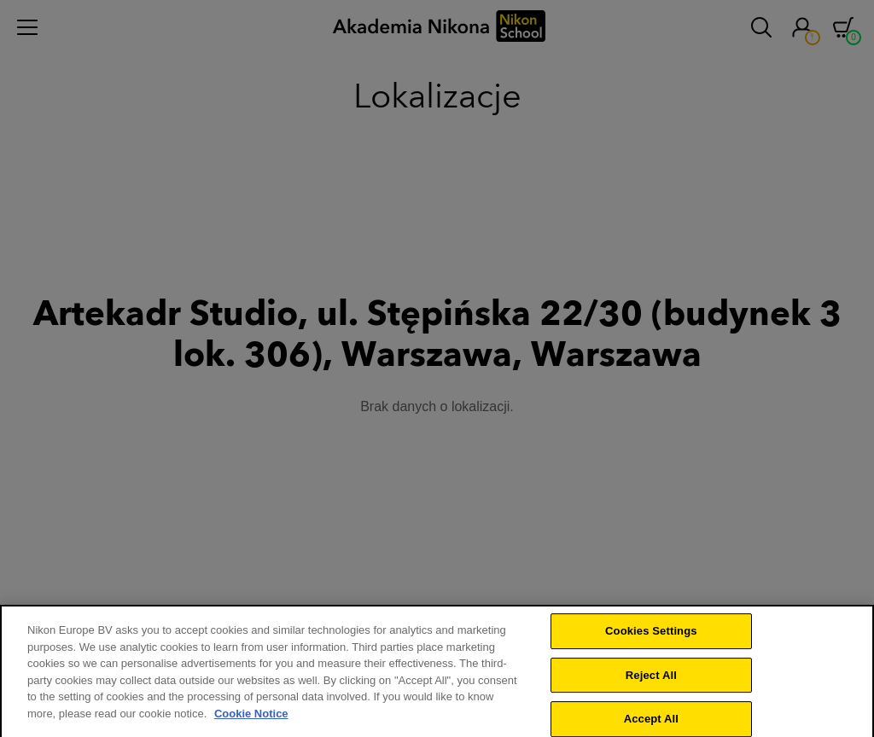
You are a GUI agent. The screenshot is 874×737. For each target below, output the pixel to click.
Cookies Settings (651, 639)
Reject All (651, 683)
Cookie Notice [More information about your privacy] (251, 722)
